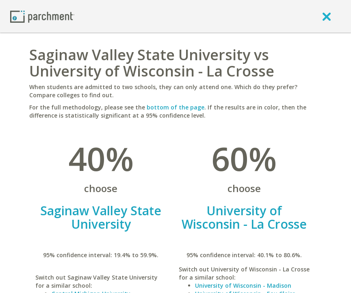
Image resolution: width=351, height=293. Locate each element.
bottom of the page (175, 107)
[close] (326, 16)
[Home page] (42, 16)
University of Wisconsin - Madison (243, 285)
